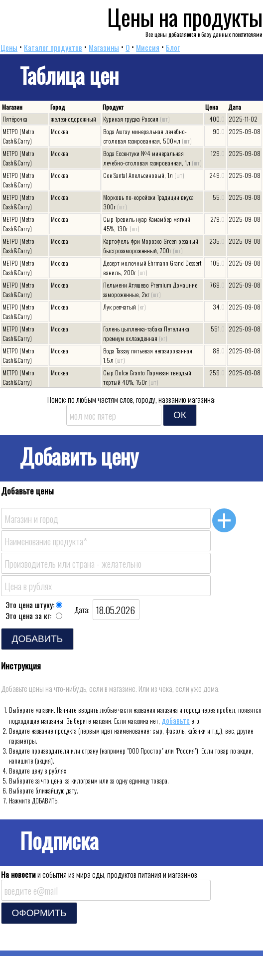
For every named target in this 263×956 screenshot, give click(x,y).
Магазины (104, 47)
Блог (173, 47)
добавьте (175, 720)
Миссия (147, 47)
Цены (8, 47)
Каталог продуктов (53, 47)
